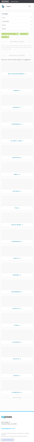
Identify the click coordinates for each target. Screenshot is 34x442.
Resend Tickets (14, 1)
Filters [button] (5, 14)
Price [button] (17, 29)
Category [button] (17, 21)
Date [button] (17, 25)
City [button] (17, 18)
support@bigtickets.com (8, 428)
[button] (9, 6)
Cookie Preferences (7, 440)
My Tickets (5, 1)
